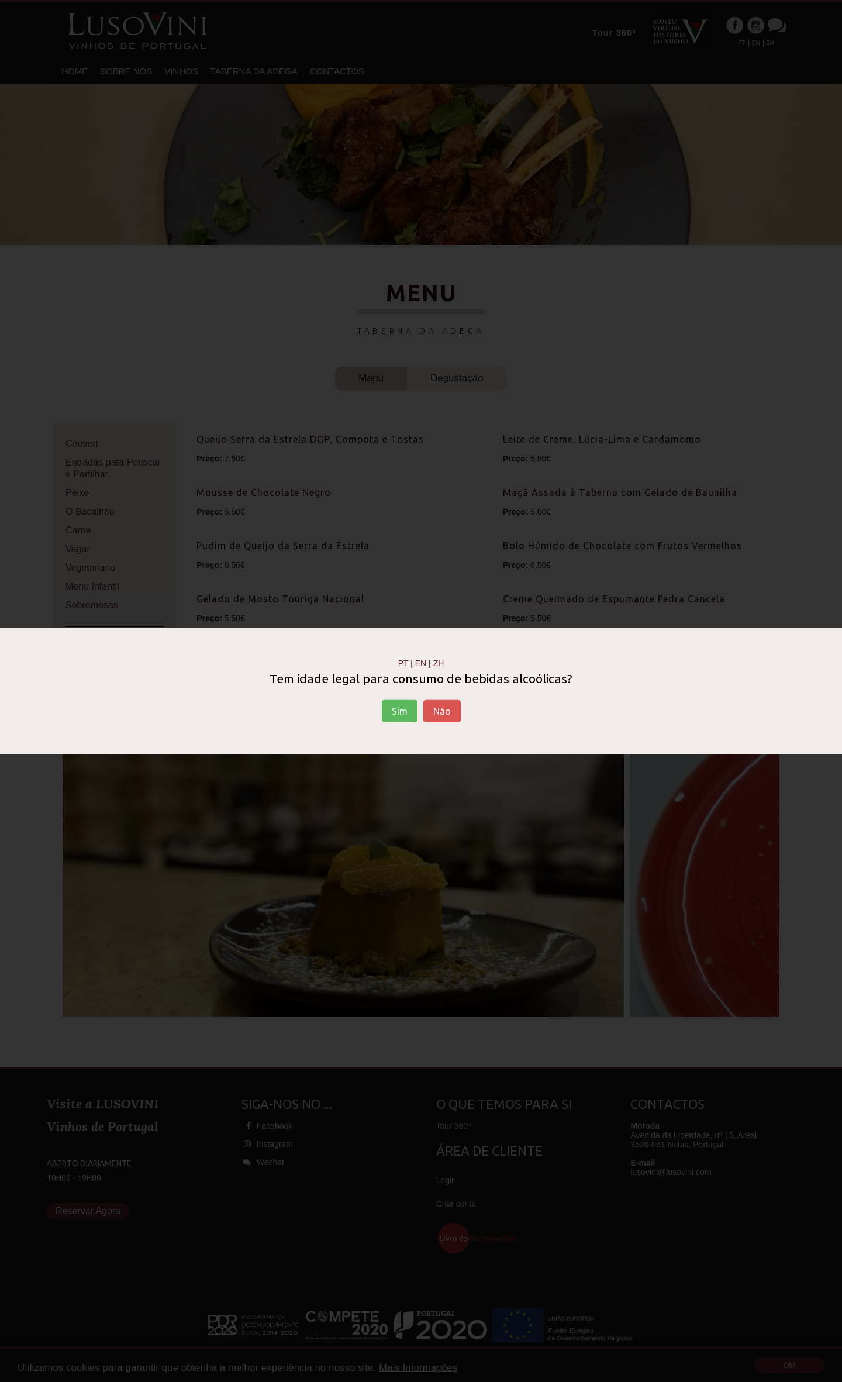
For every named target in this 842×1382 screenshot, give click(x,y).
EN (420, 662)
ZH (438, 662)
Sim (400, 711)
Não (442, 711)
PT (403, 662)
